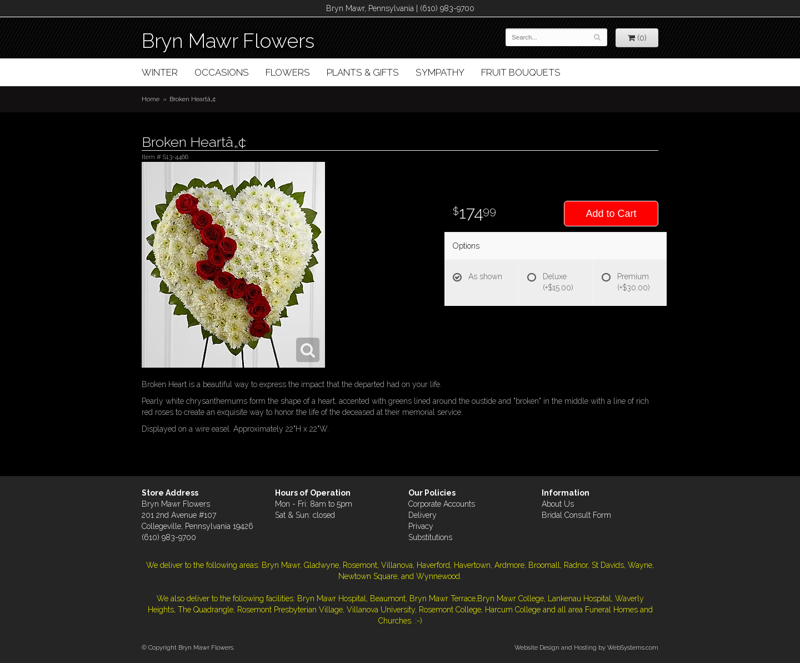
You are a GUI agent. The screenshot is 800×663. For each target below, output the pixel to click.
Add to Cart (611, 213)
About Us (558, 503)
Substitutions (430, 537)
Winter (160, 72)
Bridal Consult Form (576, 515)
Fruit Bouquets (521, 72)
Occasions (221, 72)
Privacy (420, 526)
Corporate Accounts (441, 503)
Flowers (288, 72)
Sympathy (440, 72)
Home (150, 99)
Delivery (422, 515)
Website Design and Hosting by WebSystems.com (586, 647)
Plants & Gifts (363, 72)
